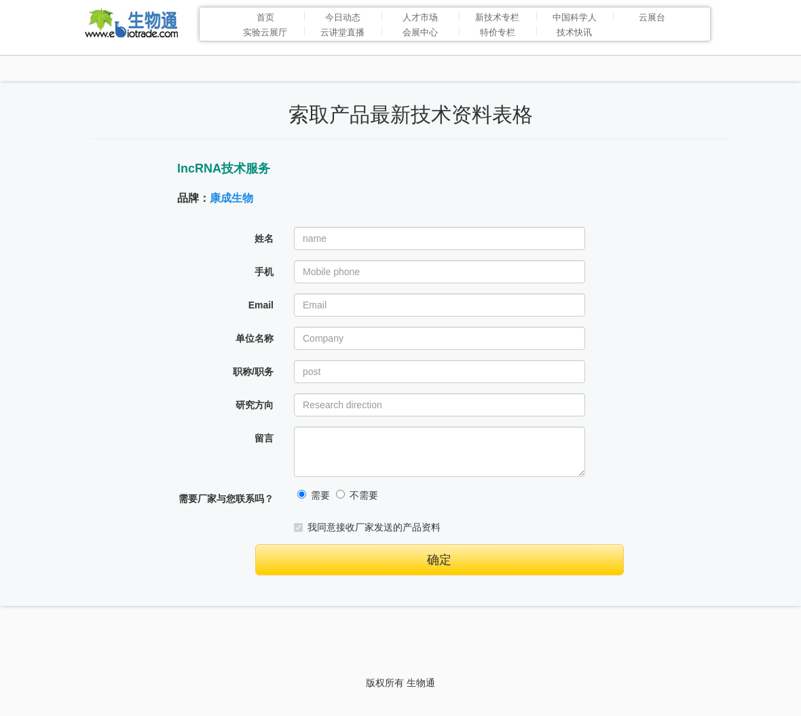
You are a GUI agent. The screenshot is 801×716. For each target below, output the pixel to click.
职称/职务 (253, 371)
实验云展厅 (265, 32)
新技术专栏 (497, 17)
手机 (264, 271)
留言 (264, 438)
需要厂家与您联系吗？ (226, 498)
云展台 (652, 17)
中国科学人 (575, 17)
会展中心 (420, 32)
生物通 (421, 682)
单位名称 (255, 338)
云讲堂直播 (342, 32)
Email (261, 305)
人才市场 (420, 17)
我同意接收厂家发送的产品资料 (367, 527)
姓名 (264, 238)
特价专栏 (497, 32)
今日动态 (342, 17)
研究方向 (255, 404)
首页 (265, 17)
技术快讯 (574, 32)
